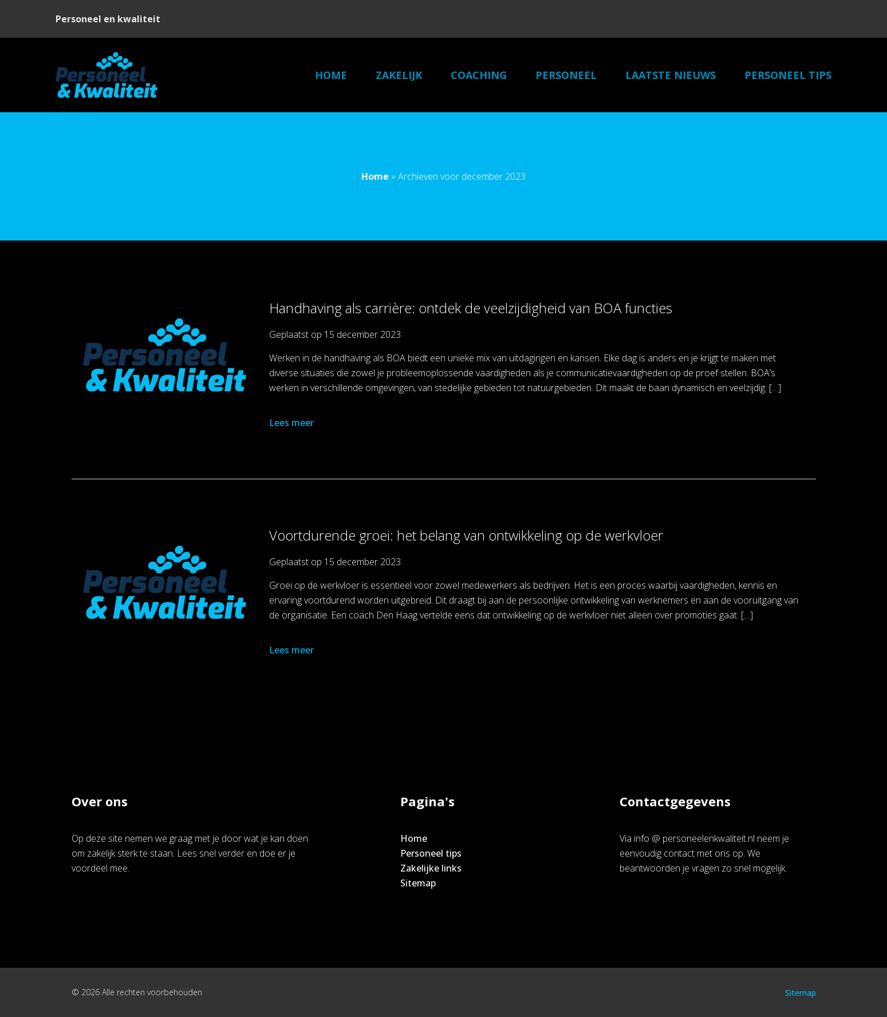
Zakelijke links (431, 868)
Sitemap (418, 883)
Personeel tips (787, 75)
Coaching (479, 75)
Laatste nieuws (670, 75)
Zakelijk (399, 75)
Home (331, 75)
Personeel (566, 75)
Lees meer (292, 422)
